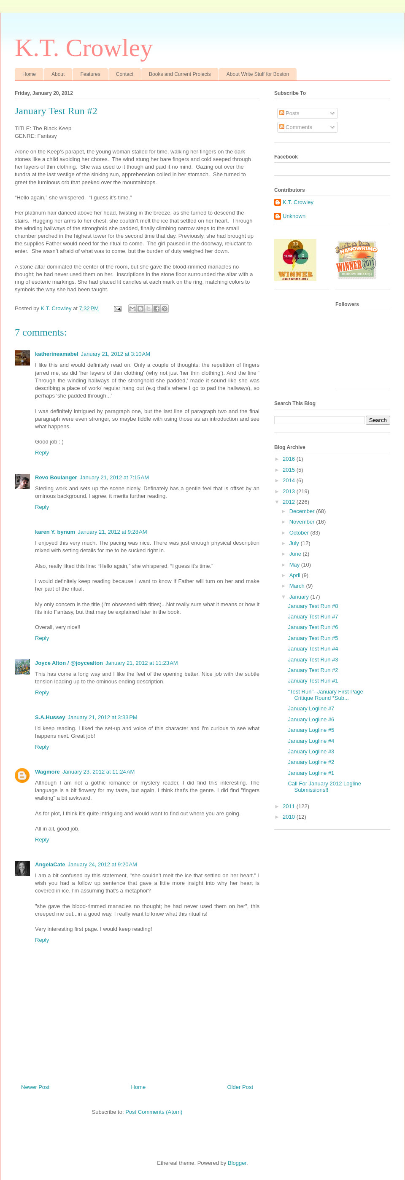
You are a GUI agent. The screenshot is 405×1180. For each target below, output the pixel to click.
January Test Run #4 (313, 648)
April (295, 575)
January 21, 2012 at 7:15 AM (114, 477)
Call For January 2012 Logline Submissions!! (324, 786)
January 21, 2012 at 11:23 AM (141, 663)
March (297, 586)
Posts (289, 113)
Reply (42, 452)
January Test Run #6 (313, 627)
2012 (290, 502)
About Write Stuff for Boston (258, 74)
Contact (124, 74)
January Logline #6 (311, 719)
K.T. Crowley (84, 48)
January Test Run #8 (313, 606)
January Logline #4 (311, 741)
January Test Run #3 (313, 659)
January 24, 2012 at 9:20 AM (102, 864)
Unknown (294, 216)
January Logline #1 (311, 773)
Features (90, 74)
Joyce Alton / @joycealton (69, 663)
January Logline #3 (311, 751)
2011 (290, 806)
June (296, 554)
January (299, 597)
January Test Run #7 (313, 616)
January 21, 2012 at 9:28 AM (112, 532)
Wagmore (47, 772)
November (302, 522)
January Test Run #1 (313, 680)
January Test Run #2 (313, 670)
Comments (295, 127)
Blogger (237, 1163)
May (295, 565)
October (299, 533)
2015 (290, 470)
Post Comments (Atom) (153, 1112)
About (58, 74)
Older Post (240, 1087)
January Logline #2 (311, 762)
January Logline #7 (311, 708)
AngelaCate (50, 864)
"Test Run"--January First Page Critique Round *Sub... (325, 695)
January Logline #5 (311, 730)
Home (29, 74)
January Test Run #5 (313, 638)
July (295, 543)
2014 (290, 480)
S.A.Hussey (50, 717)
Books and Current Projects (180, 74)
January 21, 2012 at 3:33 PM (103, 717)
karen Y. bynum (55, 532)
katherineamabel (56, 354)
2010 (290, 817)
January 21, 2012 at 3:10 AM (115, 354)
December (302, 511)
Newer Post (35, 1087)
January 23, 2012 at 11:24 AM (98, 772)
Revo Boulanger (56, 477)
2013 (290, 491)
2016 (290, 459)
